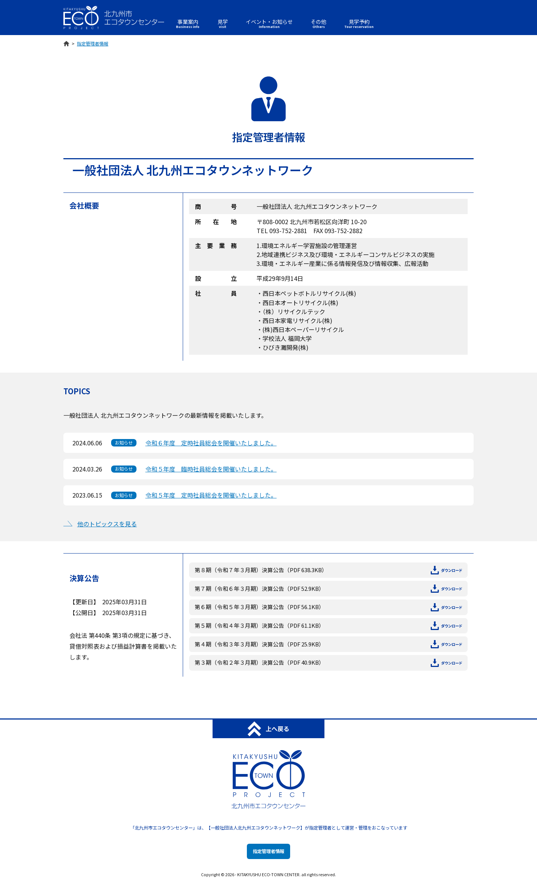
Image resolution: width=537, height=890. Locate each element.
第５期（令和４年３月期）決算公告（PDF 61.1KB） (328, 625)
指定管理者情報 (268, 851)
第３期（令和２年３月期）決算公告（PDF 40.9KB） (328, 662)
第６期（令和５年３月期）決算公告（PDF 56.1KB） (328, 607)
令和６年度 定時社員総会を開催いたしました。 (211, 442)
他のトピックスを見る (107, 523)
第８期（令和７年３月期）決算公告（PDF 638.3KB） (328, 570)
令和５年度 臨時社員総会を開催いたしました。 (211, 468)
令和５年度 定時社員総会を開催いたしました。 (211, 495)
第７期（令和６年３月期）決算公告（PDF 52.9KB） (328, 589)
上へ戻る (268, 728)
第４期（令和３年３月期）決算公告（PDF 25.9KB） (328, 644)
